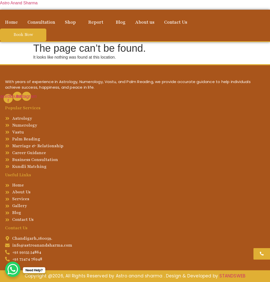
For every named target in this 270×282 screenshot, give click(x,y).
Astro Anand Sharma (19, 3)
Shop (70, 22)
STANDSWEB (232, 276)
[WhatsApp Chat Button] (12, 269)
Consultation (41, 22)
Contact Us (175, 22)
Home (11, 22)
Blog (120, 22)
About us (144, 22)
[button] (71, 22)
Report (95, 22)
